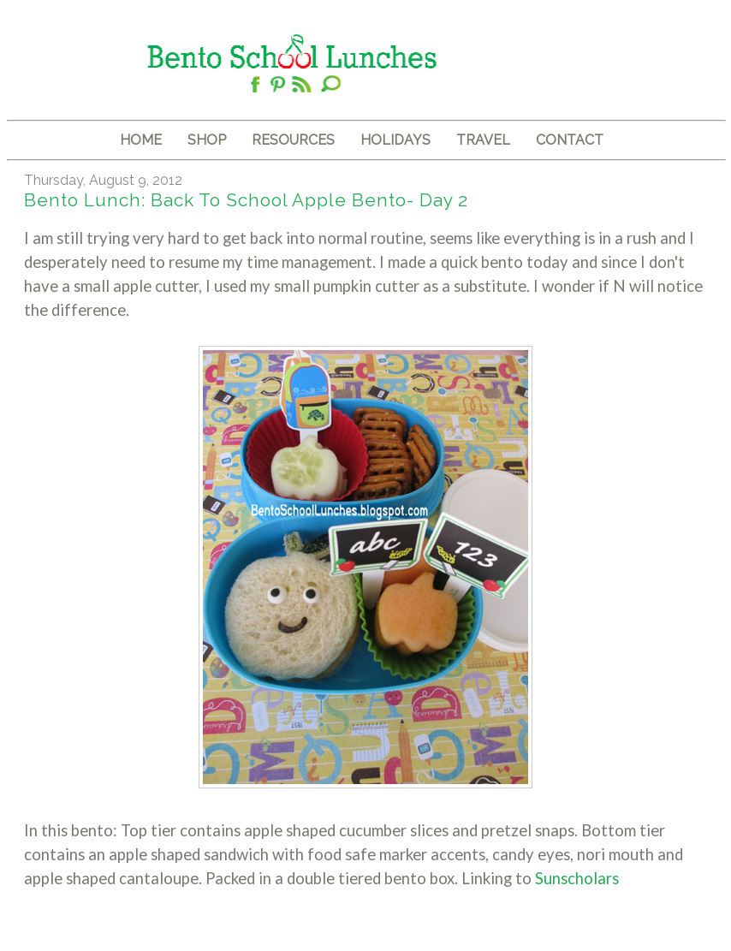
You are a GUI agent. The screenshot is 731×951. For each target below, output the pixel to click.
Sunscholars (577, 878)
